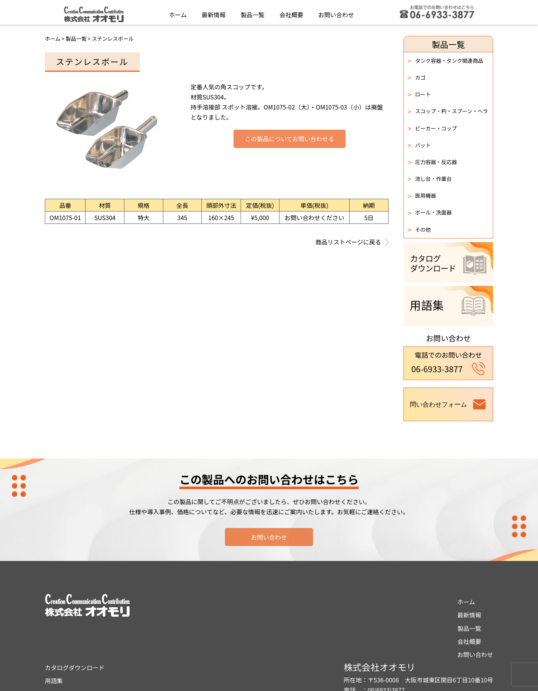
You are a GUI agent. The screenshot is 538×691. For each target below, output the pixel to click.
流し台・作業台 (430, 178)
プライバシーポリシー (278, 628)
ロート (419, 94)
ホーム (178, 12)
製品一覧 (253, 12)
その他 (419, 229)
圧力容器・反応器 (432, 162)
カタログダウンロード (278, 601)
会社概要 (291, 12)
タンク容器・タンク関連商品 (445, 60)
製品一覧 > (79, 38)
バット (419, 145)
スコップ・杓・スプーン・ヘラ (448, 111)
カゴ (417, 77)
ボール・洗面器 (430, 213)
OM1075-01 (65, 217)
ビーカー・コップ (432, 128)
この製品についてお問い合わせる (289, 139)
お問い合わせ (336, 12)
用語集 (257, 614)
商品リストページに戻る (352, 242)
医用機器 (422, 196)
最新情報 (214, 12)
